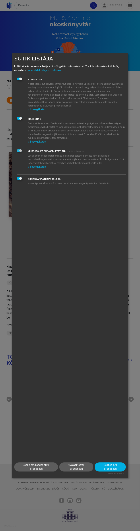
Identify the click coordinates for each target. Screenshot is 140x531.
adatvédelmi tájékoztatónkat (45, 70)
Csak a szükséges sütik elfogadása (36, 467)
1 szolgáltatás (37, 109)
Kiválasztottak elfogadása (76, 467)
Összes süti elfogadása (110, 467)
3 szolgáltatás (37, 166)
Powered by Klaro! (116, 474)
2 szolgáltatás (37, 141)
